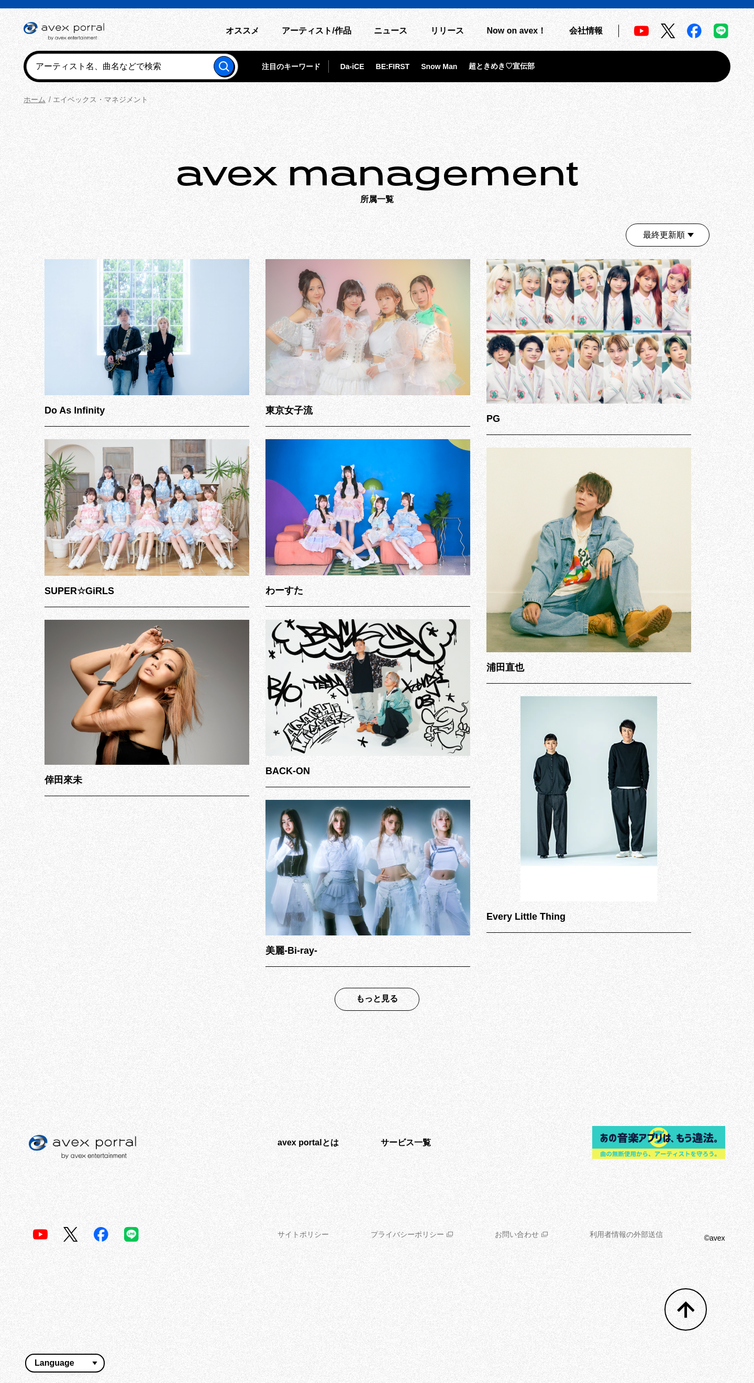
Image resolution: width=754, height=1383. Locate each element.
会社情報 (586, 30)
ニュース (390, 30)
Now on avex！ (516, 30)
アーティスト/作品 (316, 30)
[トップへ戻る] (685, 1309)
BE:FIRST (393, 66)
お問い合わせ (521, 1234)
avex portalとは (308, 1142)
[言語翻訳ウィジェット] (65, 1363)
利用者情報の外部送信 (626, 1234)
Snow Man (439, 66)
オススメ (242, 30)
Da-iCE (352, 66)
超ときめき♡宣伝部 (502, 66)
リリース (447, 30)
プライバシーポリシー (412, 1234)
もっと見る (377, 998)
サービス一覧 (406, 1142)
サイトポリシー (303, 1234)
